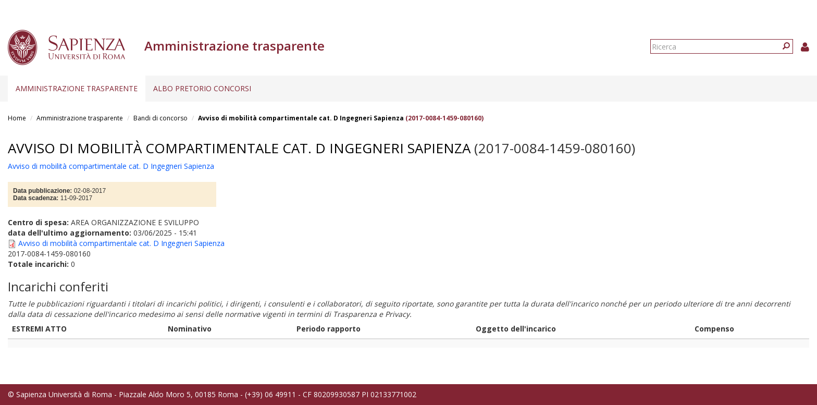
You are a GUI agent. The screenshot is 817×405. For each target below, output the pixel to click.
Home (17, 118)
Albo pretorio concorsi (202, 88)
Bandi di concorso (160, 118)
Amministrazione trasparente (77, 88)
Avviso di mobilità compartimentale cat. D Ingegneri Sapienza (301, 118)
